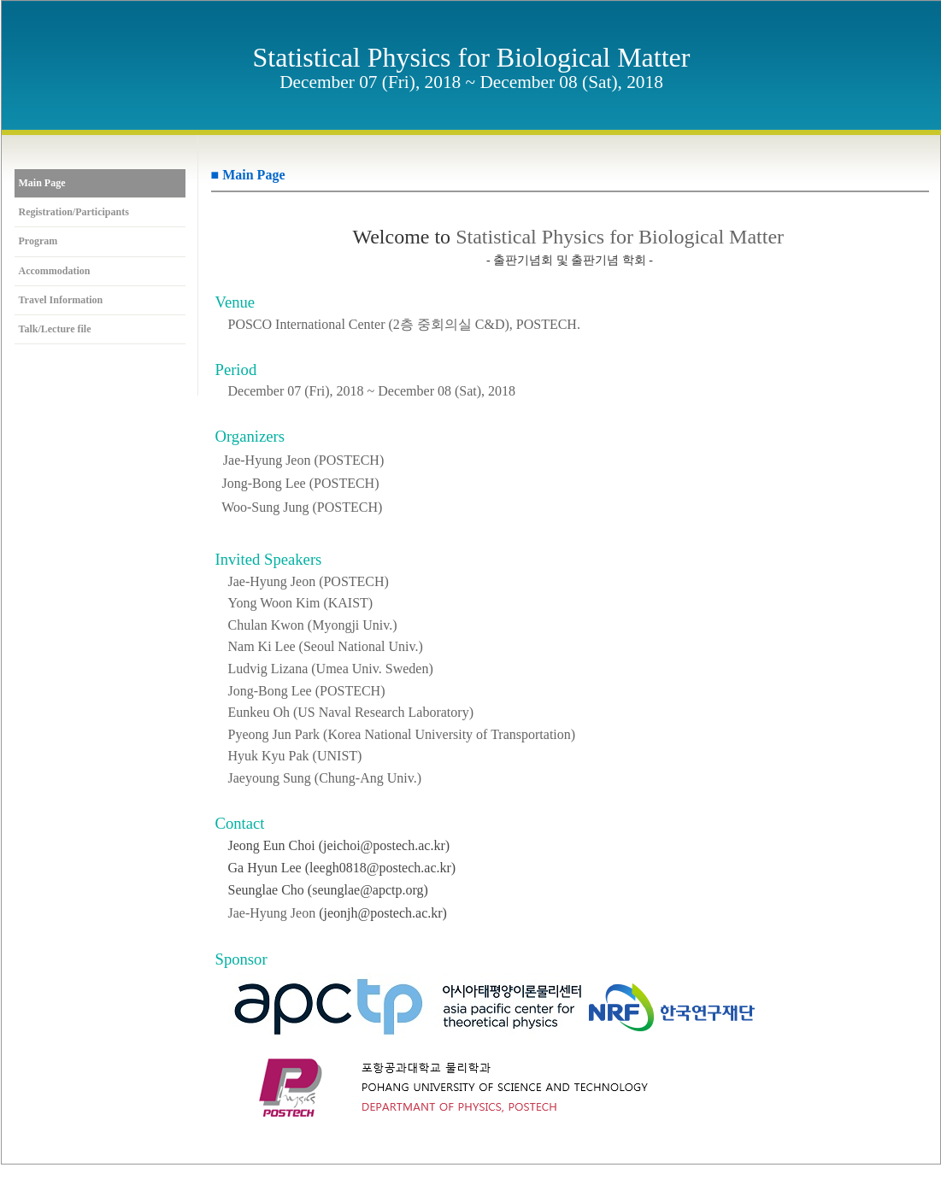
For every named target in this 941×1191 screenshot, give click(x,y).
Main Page (42, 183)
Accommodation (55, 271)
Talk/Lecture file (55, 329)
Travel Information (61, 300)
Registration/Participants (74, 212)
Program (38, 241)
